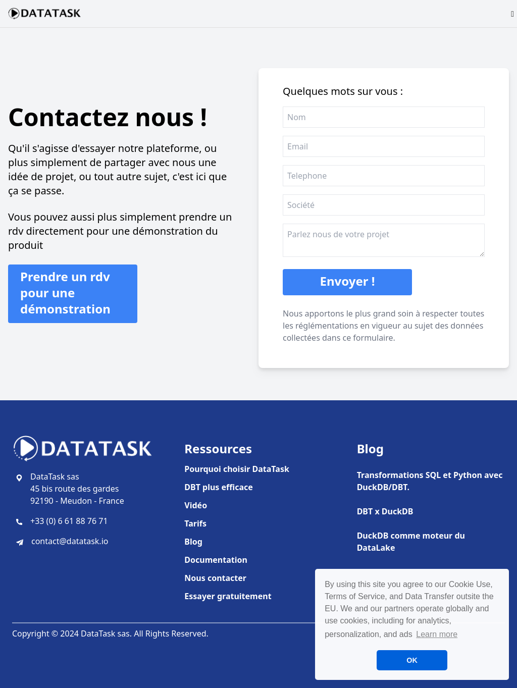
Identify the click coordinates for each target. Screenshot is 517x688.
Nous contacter (215, 578)
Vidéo (195, 505)
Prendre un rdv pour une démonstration (65, 292)
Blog (193, 541)
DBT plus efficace (218, 487)
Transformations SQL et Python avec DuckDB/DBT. (430, 481)
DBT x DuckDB (385, 511)
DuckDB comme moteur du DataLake (411, 541)
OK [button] (412, 660)
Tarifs (195, 523)
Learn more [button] (436, 634)
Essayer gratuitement (227, 596)
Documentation (215, 559)
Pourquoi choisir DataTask (236, 468)
